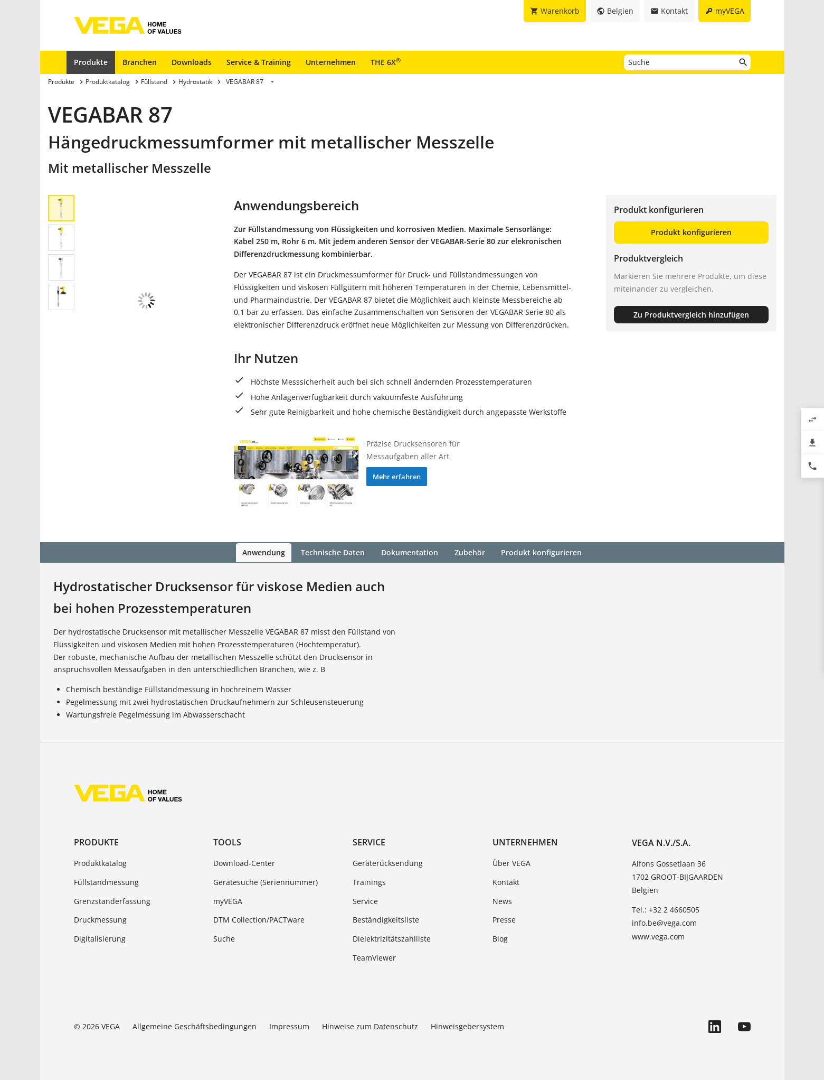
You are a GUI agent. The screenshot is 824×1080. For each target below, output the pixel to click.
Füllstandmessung (106, 881)
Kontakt (505, 881)
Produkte (91, 62)
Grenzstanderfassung (112, 900)
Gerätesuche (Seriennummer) (265, 881)
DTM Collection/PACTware (259, 919)
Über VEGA (511, 862)
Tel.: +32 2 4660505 (665, 909)
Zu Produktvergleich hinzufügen (691, 315)
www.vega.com (658, 935)
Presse (504, 919)
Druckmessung (100, 919)
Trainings (369, 881)
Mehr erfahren (397, 476)
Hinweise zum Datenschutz (370, 1025)
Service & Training (258, 62)
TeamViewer (374, 957)
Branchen (139, 62)
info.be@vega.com (664, 922)
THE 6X (386, 62)
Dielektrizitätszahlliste (392, 938)
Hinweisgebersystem (467, 1025)
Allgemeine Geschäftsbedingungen (194, 1025)
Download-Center (244, 862)
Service (369, 841)
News (502, 900)
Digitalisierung (100, 938)
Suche (224, 938)
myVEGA (227, 900)
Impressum (289, 1025)
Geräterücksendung (388, 862)
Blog (500, 938)
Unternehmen (331, 62)
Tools (227, 841)
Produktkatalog (100, 862)
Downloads (192, 62)
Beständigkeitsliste (386, 919)
